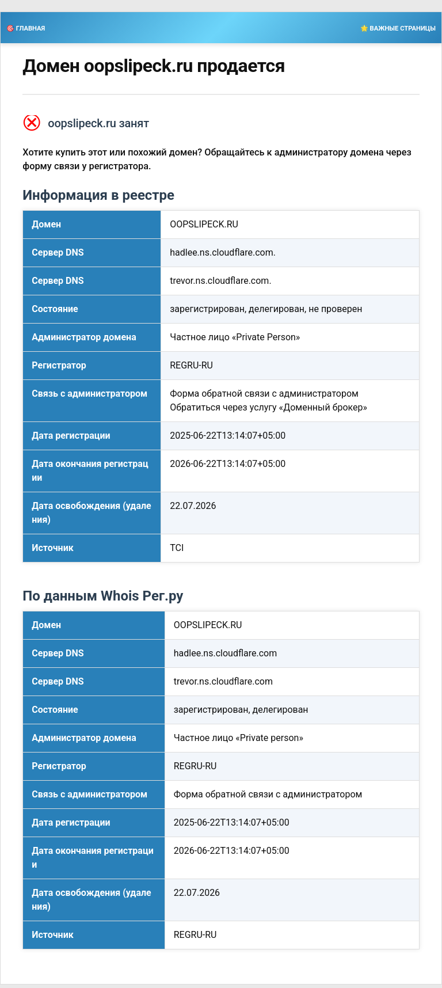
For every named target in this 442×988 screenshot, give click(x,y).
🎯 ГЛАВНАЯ (25, 28)
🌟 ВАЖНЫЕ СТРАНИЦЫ (398, 28)
